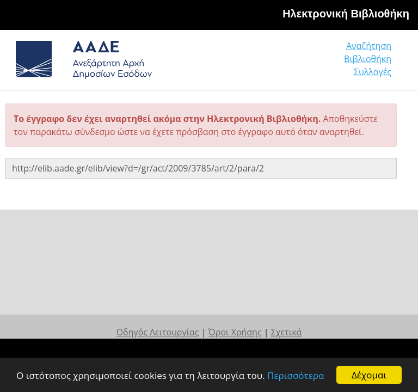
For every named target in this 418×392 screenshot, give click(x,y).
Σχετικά (286, 332)
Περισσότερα (295, 375)
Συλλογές (372, 72)
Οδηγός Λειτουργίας (157, 332)
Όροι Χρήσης (235, 332)
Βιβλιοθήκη (367, 59)
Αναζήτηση (368, 46)
